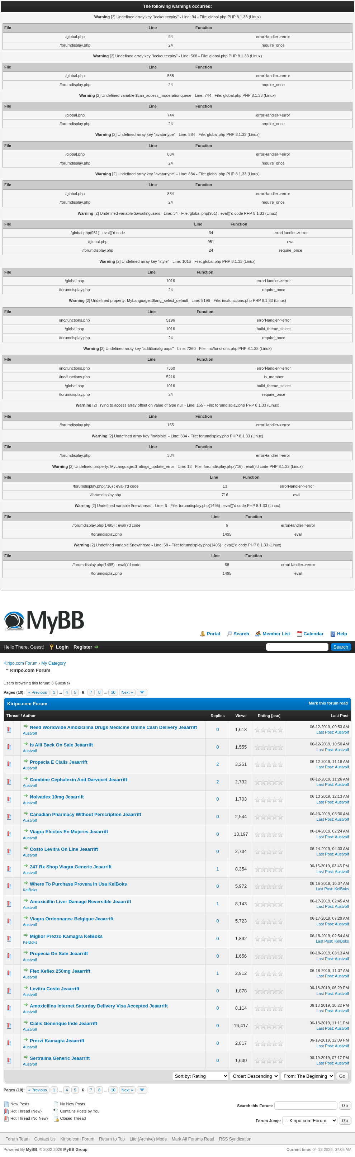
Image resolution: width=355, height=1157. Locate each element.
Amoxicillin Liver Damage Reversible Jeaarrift (80, 901)
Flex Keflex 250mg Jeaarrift (60, 971)
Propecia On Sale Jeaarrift (59, 953)
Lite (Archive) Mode (148, 1139)
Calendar (314, 633)
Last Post (340, 715)
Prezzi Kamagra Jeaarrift (57, 1040)
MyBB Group (75, 1149)
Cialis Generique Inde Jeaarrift (63, 1023)
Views (240, 715)
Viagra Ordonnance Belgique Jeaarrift (71, 918)
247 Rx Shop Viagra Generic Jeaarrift (71, 866)
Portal (213, 633)
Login (62, 647)
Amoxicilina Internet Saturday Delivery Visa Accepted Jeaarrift (98, 1006)
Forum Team (17, 1139)
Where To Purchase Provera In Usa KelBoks (78, 884)
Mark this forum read (328, 703)
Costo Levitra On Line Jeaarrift (64, 849)
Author (29, 715)
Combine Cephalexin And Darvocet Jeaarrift (78, 779)
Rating (264, 715)
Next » (127, 692)
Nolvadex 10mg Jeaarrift (57, 797)
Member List (276, 633)
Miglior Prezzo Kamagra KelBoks (66, 936)
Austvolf (30, 733)
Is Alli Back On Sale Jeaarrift (61, 745)
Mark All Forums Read (193, 1139)
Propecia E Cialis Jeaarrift (58, 762)
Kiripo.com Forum (21, 663)
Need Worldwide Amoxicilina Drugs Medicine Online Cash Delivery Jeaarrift (113, 727)
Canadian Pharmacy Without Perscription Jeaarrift (85, 814)
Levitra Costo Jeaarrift (54, 988)
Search (241, 633)
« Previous (37, 692)
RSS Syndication (235, 1139)
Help (342, 633)
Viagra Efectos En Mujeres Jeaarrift (69, 831)
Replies (217, 715)
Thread (13, 715)
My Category (53, 663)
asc (276, 715)
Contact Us (44, 1139)
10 (113, 692)
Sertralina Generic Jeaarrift (60, 1058)
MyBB (31, 1149)
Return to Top (112, 1139)
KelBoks (30, 890)
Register (83, 647)
